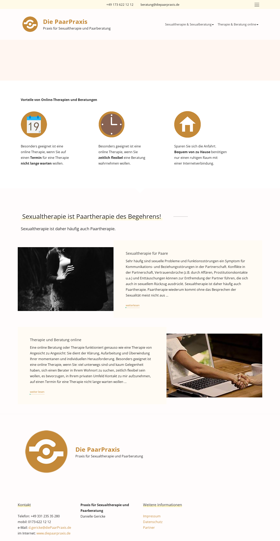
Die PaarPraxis (65, 21)
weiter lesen (37, 391)
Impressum (152, 516)
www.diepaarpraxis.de (53, 533)
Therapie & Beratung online (237, 24)
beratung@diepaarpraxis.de (160, 4)
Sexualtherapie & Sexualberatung (188, 24)
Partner (149, 527)
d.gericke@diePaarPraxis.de (50, 527)
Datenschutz (153, 522)
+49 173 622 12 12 (119, 4)
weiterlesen (133, 305)
